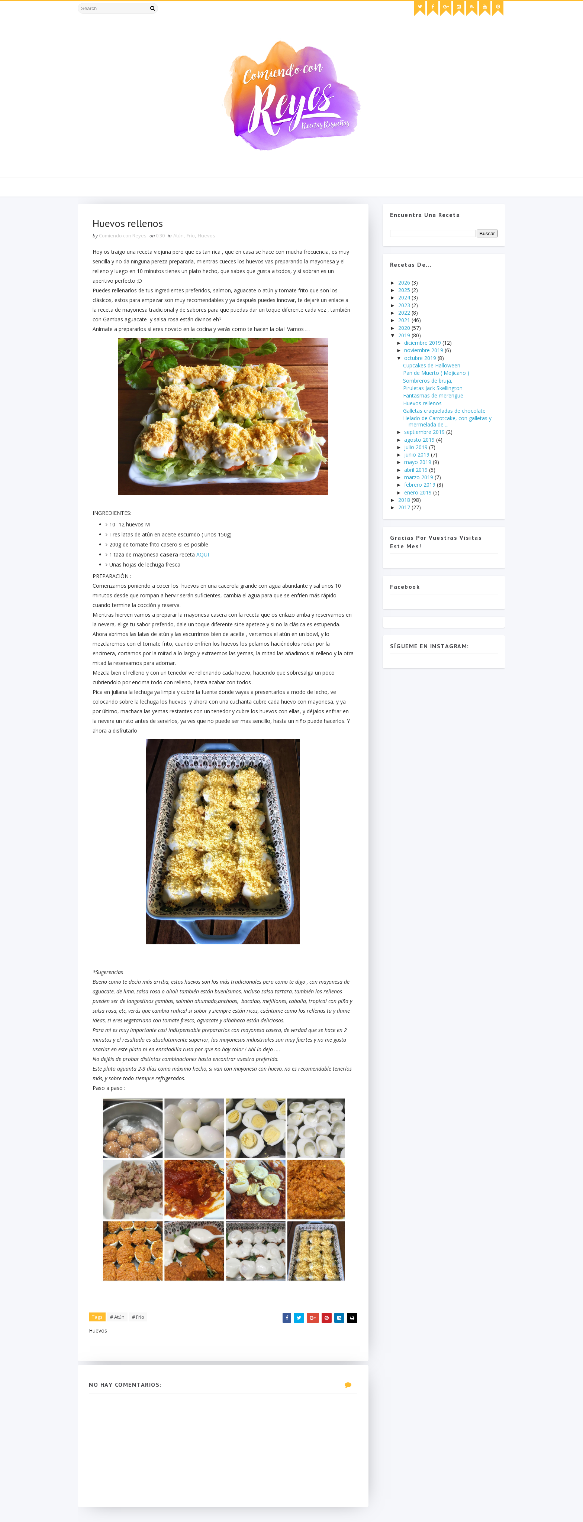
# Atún (117, 1317)
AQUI (202, 554)
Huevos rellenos (422, 403)
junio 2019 (417, 454)
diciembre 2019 (423, 342)
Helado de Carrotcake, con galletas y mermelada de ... (447, 421)
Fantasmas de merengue (433, 395)
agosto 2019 (420, 439)
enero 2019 (418, 492)
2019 (405, 335)
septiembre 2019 (425, 431)
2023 (405, 305)
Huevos (206, 235)
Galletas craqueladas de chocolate (444, 410)
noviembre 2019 (424, 350)
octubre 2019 (421, 357)
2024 (405, 297)
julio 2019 (416, 447)
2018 (405, 499)
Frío (191, 235)
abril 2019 (416, 469)
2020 (405, 327)
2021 (405, 320)
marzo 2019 (419, 477)
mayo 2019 (418, 461)
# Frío (138, 1317)
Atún (178, 235)
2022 (405, 312)
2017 (405, 507)
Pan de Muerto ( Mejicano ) (436, 372)
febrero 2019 (420, 484)
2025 (405, 289)
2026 (405, 282)
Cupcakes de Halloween (431, 365)
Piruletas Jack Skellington (433, 388)
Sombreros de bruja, (427, 380)
